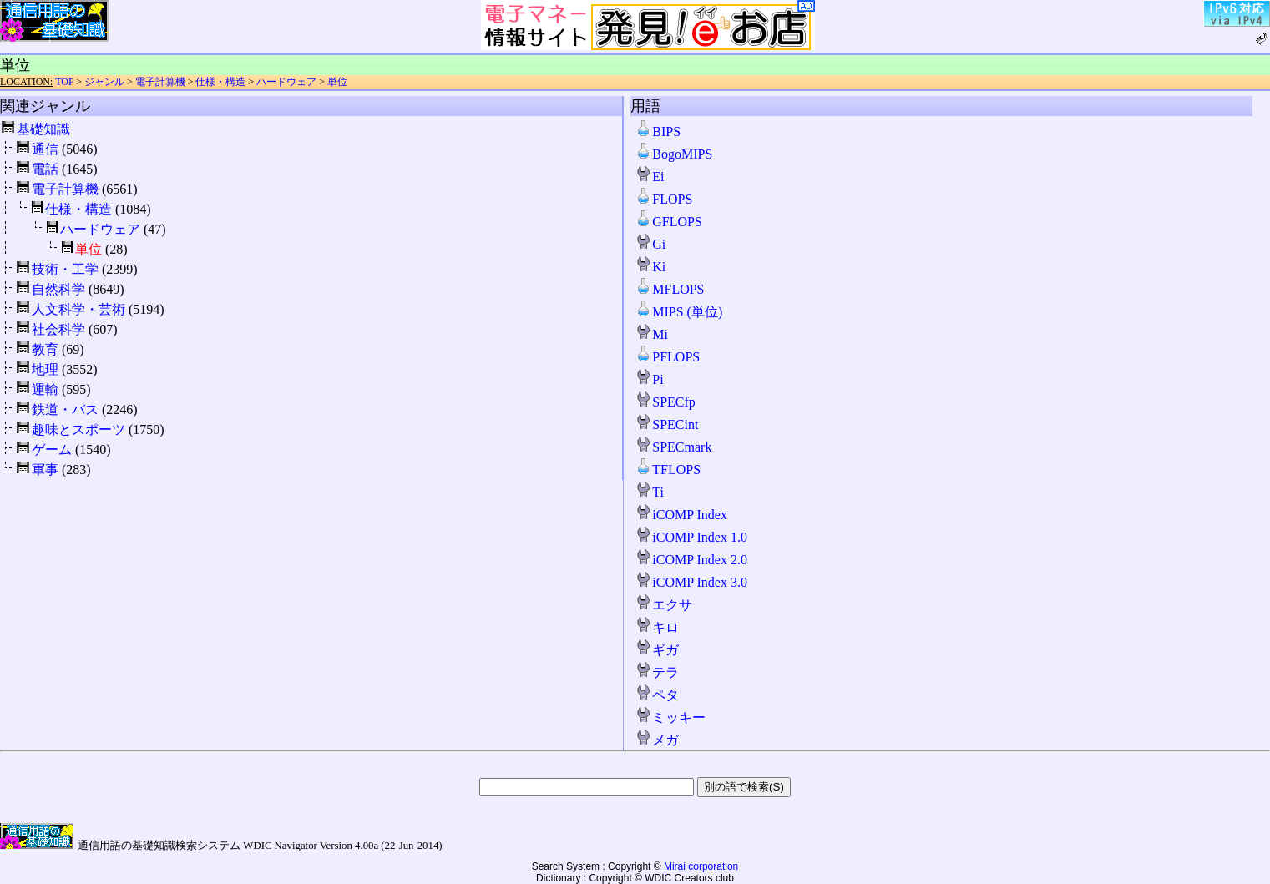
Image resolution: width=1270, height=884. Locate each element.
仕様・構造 (220, 82)
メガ (657, 740)
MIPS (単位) (678, 312)
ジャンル (104, 82)
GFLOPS (668, 222)
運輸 (45, 389)
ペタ (657, 695)
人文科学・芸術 (78, 309)
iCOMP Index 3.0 (691, 582)
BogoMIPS (673, 154)
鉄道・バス (65, 409)
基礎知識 (43, 129)
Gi (650, 244)
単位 (337, 82)
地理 (45, 369)
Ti (649, 492)
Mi (651, 334)
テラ (657, 672)
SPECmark (673, 447)
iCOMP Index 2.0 (691, 560)
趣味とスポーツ (78, 429)
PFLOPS (667, 357)
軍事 (45, 469)
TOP (64, 82)
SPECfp (665, 402)
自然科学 (58, 289)
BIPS (658, 131)
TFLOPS (668, 469)
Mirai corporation (701, 866)
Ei (649, 176)
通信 (45, 149)
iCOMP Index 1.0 (691, 537)
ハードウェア (286, 82)
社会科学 (58, 329)
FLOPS (663, 199)
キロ (657, 627)
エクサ (663, 605)
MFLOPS (669, 289)
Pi (649, 379)
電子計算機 (160, 82)
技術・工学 (65, 269)
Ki (650, 267)
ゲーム (52, 449)
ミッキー (670, 717)
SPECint (666, 424)
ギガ (657, 650)
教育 (45, 349)
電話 (45, 169)
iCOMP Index (681, 515)
